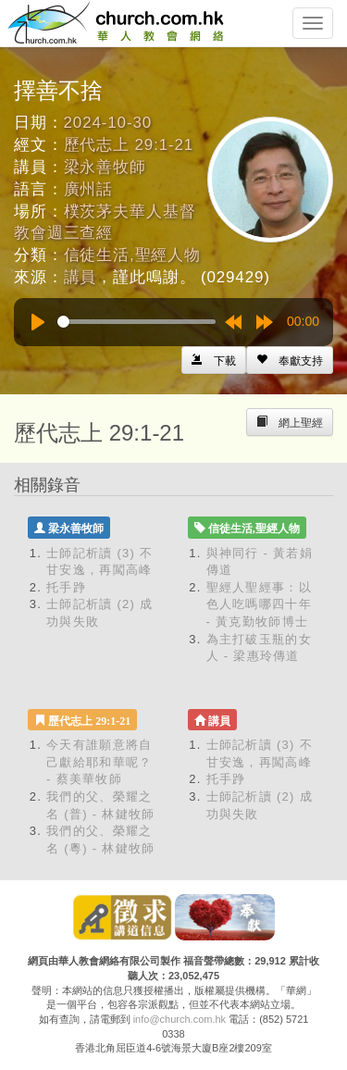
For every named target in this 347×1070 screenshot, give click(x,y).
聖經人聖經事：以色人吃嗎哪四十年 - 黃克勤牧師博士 (259, 604)
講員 (80, 277)
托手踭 (66, 587)
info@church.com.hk (179, 1019)
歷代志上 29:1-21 (129, 145)
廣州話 (89, 189)
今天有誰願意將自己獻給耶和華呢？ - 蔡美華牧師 (99, 762)
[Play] (38, 322)
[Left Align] (289, 360)
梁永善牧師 (105, 167)
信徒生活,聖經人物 (132, 255)
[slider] (136, 321)
